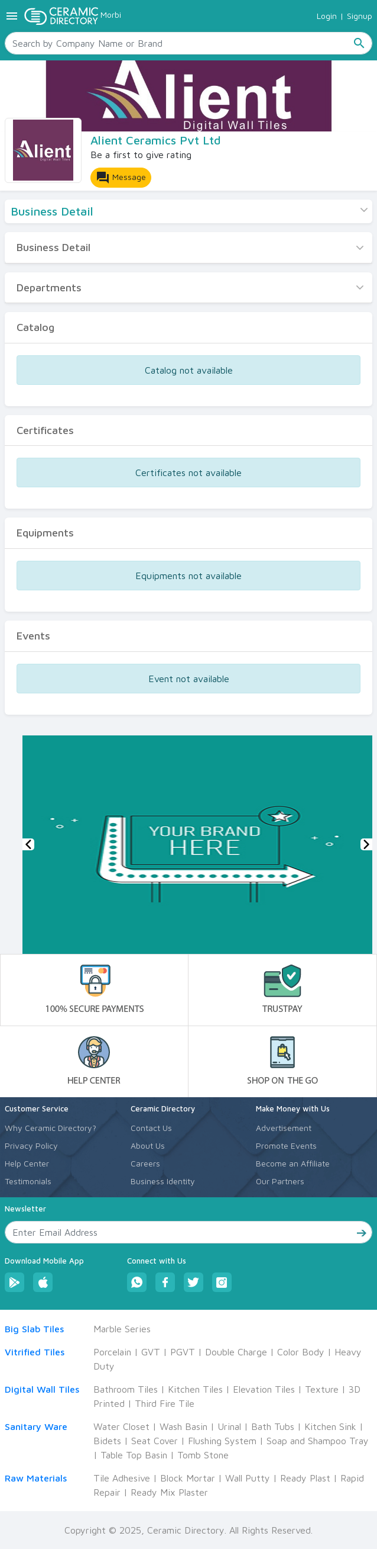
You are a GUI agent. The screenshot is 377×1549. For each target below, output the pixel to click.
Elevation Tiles (264, 1389)
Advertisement (283, 1128)
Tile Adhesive (121, 1478)
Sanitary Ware (36, 1426)
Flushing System (222, 1440)
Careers (145, 1163)
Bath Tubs (272, 1426)
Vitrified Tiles (34, 1351)
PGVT (182, 1351)
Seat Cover (154, 1440)
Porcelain (112, 1351)
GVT (150, 1351)
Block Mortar (187, 1478)
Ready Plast (305, 1478)
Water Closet (121, 1426)
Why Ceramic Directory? (50, 1128)
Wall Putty (247, 1478)
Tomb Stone (203, 1455)
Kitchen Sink (330, 1426)
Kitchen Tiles (195, 1389)
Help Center (27, 1163)
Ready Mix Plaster (169, 1492)
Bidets (107, 1440)
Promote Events (286, 1145)
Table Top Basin (133, 1455)
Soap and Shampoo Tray (317, 1440)
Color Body (300, 1351)
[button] (28, 844)
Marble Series (122, 1328)
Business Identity (163, 1181)
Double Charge (236, 1351)
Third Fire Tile (164, 1403)
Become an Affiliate (293, 1163)
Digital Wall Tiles (42, 1389)
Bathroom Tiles (125, 1389)
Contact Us (151, 1128)
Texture (322, 1389)
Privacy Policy (31, 1145)
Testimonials (28, 1181)
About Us (148, 1145)
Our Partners (280, 1181)
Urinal (229, 1426)
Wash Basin (183, 1426)
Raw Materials (36, 1478)
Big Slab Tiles (34, 1328)
